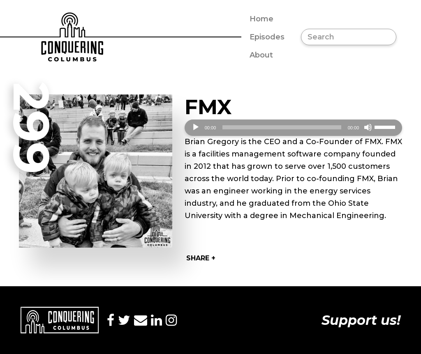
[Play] (196, 127)
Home (261, 18)
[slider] (281, 127)
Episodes (267, 36)
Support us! (361, 320)
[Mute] (368, 127)
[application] (293, 128)
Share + (200, 258)
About (261, 55)
